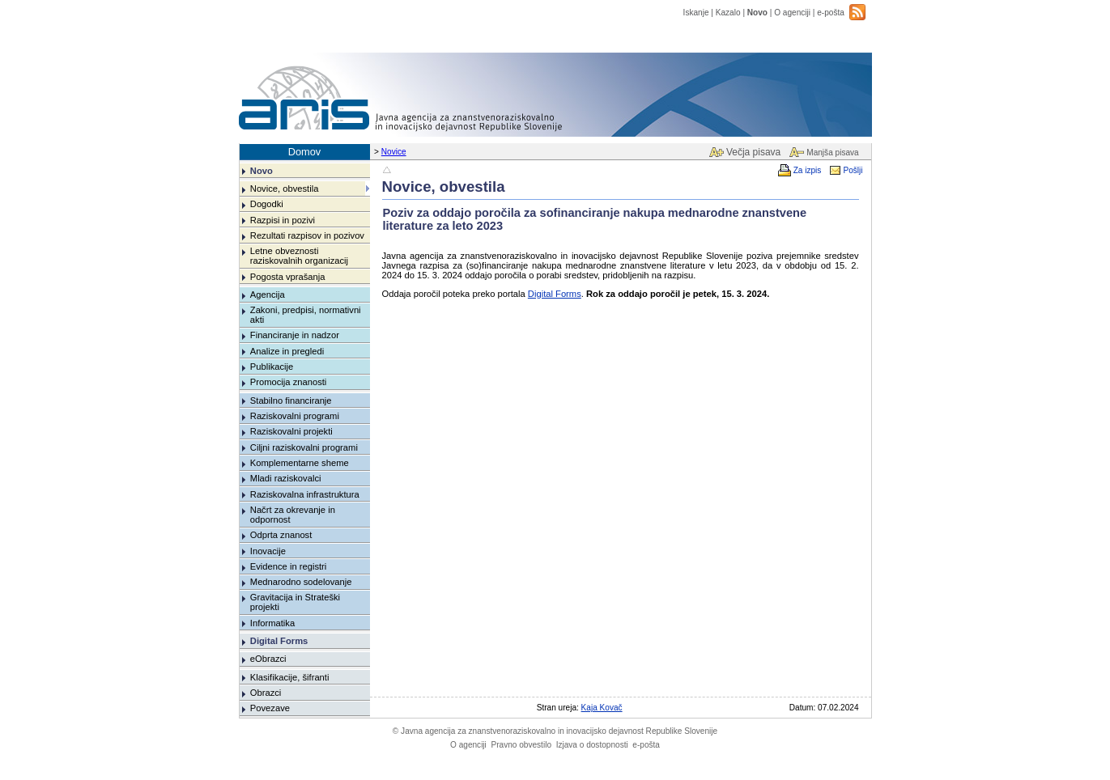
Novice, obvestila (284, 188)
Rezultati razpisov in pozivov (307, 235)
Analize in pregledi (287, 351)
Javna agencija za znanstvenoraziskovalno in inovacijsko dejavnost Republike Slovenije (555, 731)
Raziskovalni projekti (291, 431)
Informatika (272, 623)
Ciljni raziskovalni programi (304, 447)
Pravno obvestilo (521, 744)
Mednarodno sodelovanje (301, 582)
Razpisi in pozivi (282, 220)
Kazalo (728, 12)
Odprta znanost (281, 535)
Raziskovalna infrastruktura (304, 494)
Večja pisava (753, 152)
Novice (393, 151)
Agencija (267, 294)
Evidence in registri (288, 566)
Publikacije (271, 366)
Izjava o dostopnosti (592, 744)
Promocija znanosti (288, 382)
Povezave (270, 708)
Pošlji (852, 170)
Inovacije (268, 551)
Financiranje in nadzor (294, 335)
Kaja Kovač (602, 707)
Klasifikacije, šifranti (290, 677)
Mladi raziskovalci (285, 478)
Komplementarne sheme (299, 463)
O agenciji (792, 12)
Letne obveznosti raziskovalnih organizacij (299, 255)
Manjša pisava (832, 152)
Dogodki (266, 204)
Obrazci (266, 692)
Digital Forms (279, 641)
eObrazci (268, 658)
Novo (757, 12)
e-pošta (830, 12)
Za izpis (807, 170)
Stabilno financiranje (291, 400)
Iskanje (696, 12)
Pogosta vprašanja (287, 277)
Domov (304, 152)
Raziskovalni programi (294, 416)
